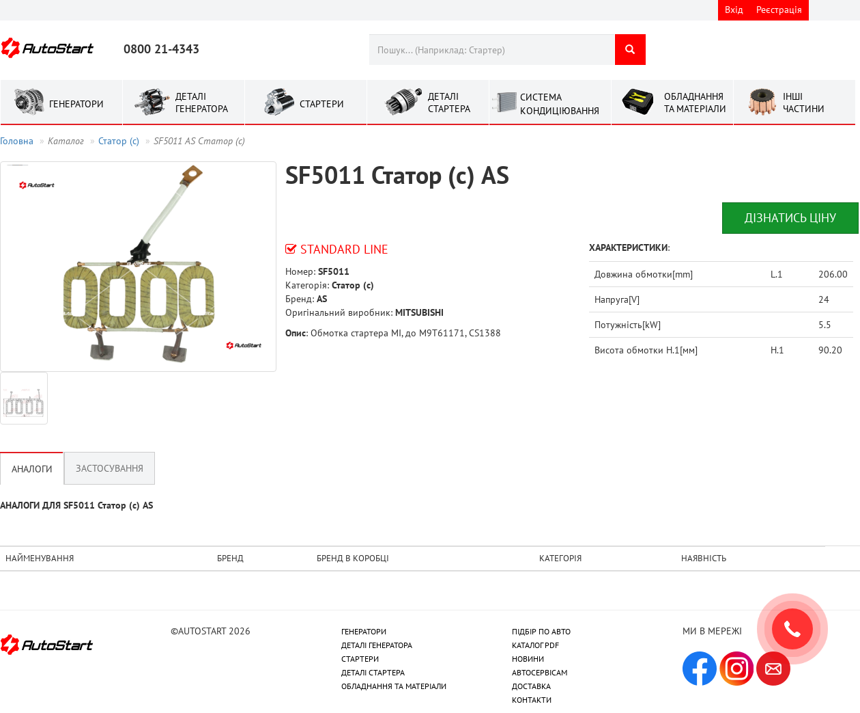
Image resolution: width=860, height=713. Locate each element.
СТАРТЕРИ (360, 659)
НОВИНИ (528, 659)
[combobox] (491, 49)
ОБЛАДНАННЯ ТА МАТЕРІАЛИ (393, 686)
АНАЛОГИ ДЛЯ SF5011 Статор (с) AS (76, 505)
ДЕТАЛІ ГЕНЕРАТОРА (376, 645)
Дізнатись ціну (790, 218)
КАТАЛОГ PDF (535, 645)
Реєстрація (779, 9)
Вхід (734, 9)
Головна (16, 141)
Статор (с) (118, 141)
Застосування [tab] (109, 468)
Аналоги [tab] (32, 469)
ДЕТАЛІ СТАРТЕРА (373, 672)
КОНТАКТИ (531, 700)
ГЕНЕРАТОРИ (363, 631)
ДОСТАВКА (531, 686)
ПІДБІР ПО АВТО (541, 631)
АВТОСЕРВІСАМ (539, 672)
